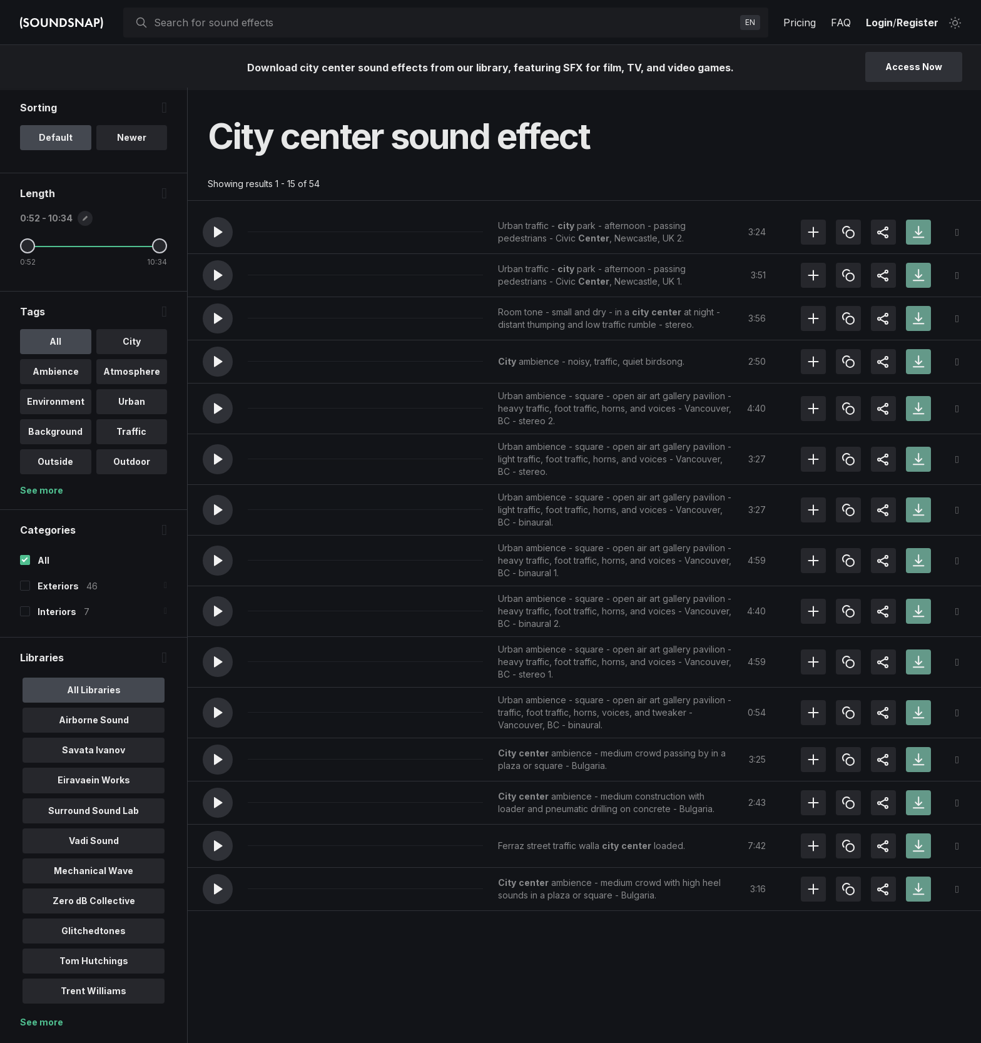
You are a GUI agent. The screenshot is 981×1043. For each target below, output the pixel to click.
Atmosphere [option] (131, 374)
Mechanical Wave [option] (93, 872)
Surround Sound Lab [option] (93, 812)
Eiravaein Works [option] (94, 782)
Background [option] (55, 434)
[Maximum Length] (159, 248)
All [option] (55, 343)
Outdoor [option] (131, 464)
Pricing (799, 22)
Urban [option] (131, 404)
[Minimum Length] (27, 248)
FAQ (841, 22)
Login (879, 22)
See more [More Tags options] (41, 492)
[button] (218, 232)
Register (917, 22)
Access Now (913, 66)
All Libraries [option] (94, 692)
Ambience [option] (56, 374)
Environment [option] (55, 404)
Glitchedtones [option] (93, 932)
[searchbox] (444, 22)
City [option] (132, 343)
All (43, 562)
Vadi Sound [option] (94, 842)
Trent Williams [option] (93, 992)
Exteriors (58, 588)
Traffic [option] (131, 434)
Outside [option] (55, 464)
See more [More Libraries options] (41, 1024)
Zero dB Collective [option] (94, 902)
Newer (131, 140)
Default (56, 140)
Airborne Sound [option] (94, 722)
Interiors (57, 614)
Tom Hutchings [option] (93, 962)
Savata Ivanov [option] (93, 752)
